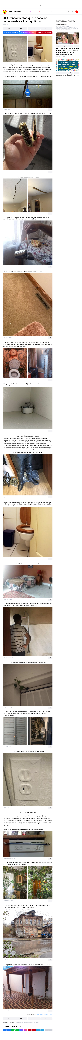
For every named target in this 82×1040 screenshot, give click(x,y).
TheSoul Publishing (65, 26)
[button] (59, 46)
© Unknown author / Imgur (7, 1010)
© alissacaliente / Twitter (7, 599)
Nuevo (40, 11)
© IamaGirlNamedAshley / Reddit (9, 858)
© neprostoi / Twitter (6, 497)
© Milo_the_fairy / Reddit (7, 337)
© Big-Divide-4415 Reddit (7, 707)
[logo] (12, 11)
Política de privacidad (70, 20)
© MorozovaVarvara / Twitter (8, 900)
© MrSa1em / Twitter (6, 558)
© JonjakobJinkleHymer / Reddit (8, 213)
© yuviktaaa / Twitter (6, 959)
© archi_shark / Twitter (7, 746)
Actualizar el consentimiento (61, 24)
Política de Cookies (72, 21)
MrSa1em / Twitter (48, 1014)
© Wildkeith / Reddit (6, 109)
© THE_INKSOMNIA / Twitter (8, 657)
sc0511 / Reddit (39, 1014)
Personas (63, 56)
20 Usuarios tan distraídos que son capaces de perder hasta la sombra (67, 76)
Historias (58, 56)
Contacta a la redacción (60, 20)
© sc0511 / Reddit (6, 807)
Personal (32, 11)
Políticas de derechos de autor (61, 21)
